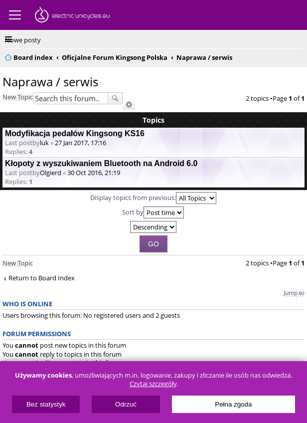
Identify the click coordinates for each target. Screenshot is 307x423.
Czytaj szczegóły (153, 384)
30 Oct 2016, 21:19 (93, 172)
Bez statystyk (46, 404)
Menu (15, 15)
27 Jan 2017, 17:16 (80, 142)
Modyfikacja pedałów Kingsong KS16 (75, 133)
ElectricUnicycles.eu (72, 15)
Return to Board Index (41, 278)
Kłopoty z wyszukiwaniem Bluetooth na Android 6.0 (101, 163)
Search (115, 98)
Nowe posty (23, 39)
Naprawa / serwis (50, 81)
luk (44, 142)
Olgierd (50, 172)
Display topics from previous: (153, 198)
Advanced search (129, 104)
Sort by (153, 212)
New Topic (17, 96)
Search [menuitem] (298, 55)
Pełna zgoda (233, 404)
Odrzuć (126, 404)
